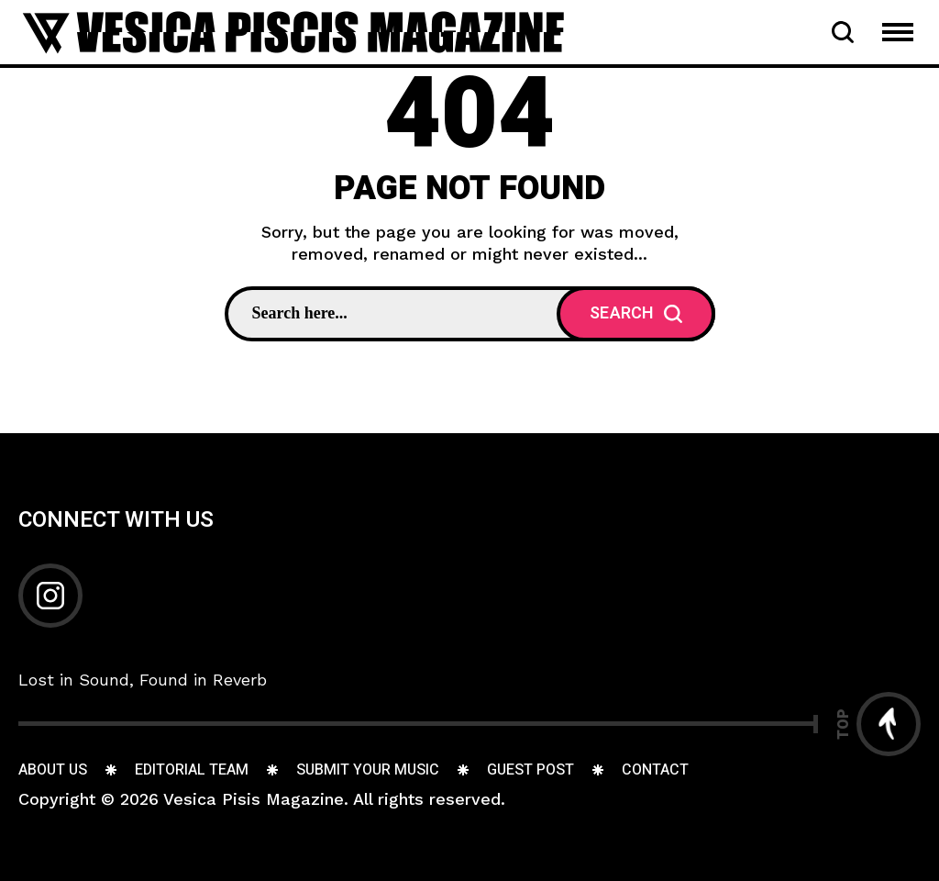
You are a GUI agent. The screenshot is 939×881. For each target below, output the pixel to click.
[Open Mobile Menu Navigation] (898, 32)
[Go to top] (878, 724)
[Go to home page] (293, 30)
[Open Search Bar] (843, 32)
